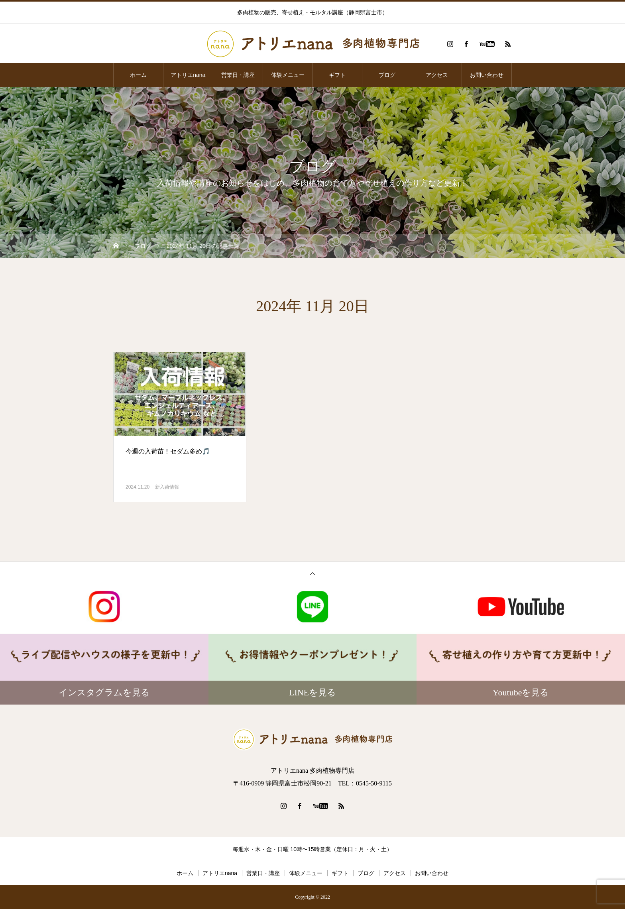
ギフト (337, 75)
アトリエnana (188, 75)
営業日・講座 (238, 75)
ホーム (138, 75)
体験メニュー (288, 75)
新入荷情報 (167, 487)
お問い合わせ (486, 75)
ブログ (387, 75)
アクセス (437, 75)
